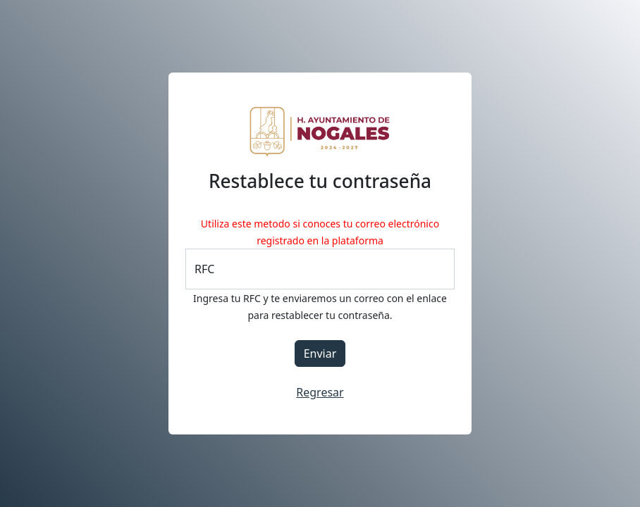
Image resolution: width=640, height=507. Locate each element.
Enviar (320, 353)
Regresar (319, 392)
